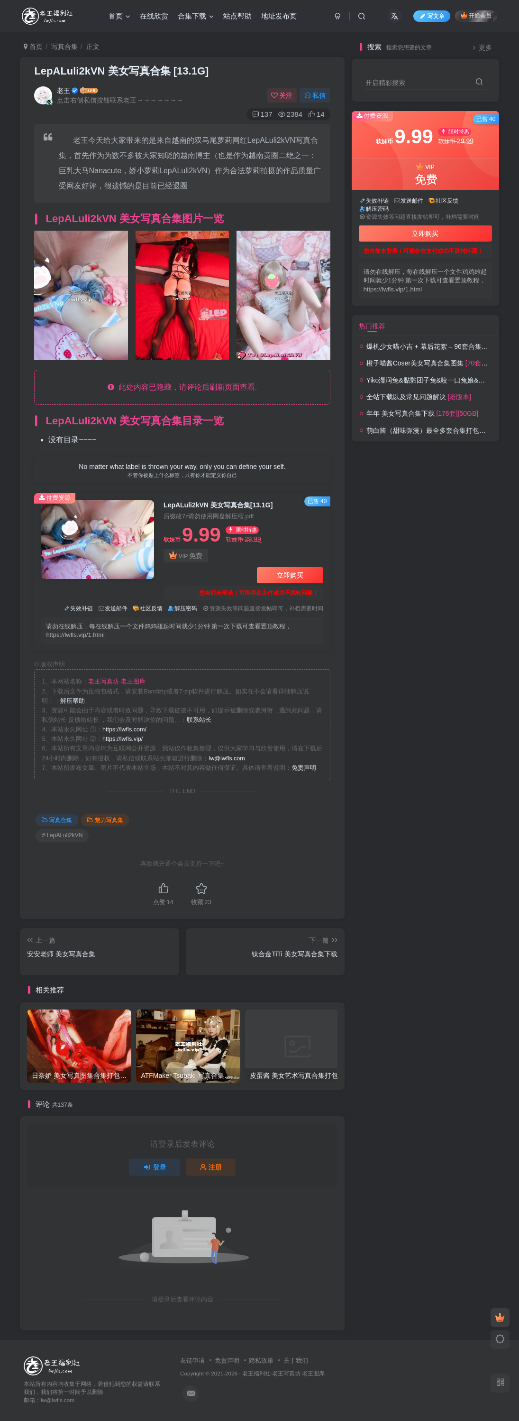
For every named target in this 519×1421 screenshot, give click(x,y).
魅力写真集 (105, 820)
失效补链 (81, 608)
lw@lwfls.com (227, 758)
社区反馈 (151, 608)
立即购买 (290, 575)
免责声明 (303, 768)
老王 (63, 90)
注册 (211, 1167)
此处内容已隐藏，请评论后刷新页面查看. (182, 387)
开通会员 (476, 15)
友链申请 (192, 1360)
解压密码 (185, 608)
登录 (154, 1167)
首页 (33, 46)
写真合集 (64, 46)
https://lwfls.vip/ (122, 739)
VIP (185, 556)
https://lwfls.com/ (124, 729)
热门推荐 (372, 326)
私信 (315, 95)
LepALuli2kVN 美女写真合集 (121, 71)
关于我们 (295, 1360)
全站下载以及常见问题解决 (419, 397)
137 (262, 114)
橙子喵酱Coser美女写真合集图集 (442, 363)
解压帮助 (72, 701)
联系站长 (199, 720)
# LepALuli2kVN (62, 835)
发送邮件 (116, 608)
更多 (481, 47)
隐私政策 (261, 1360)
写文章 (432, 16)
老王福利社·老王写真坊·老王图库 (283, 1373)
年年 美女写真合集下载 (422, 413)
